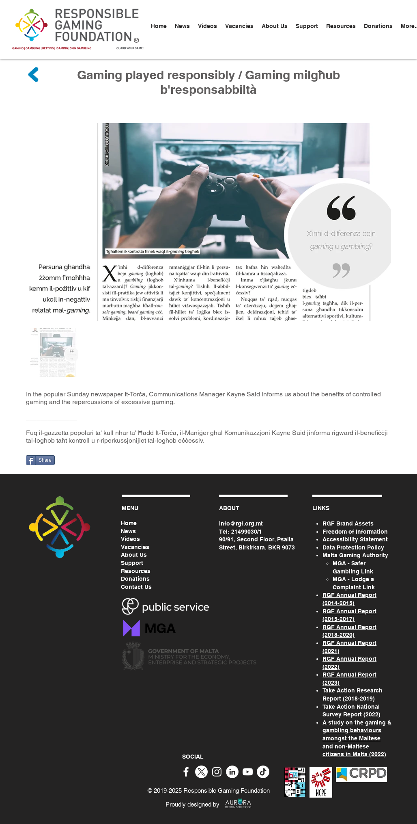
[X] (201, 772)
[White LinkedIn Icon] (232, 772)
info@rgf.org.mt (241, 523)
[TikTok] (263, 772)
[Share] (40, 460)
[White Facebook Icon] (186, 772)
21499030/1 (246, 531)
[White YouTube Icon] (247, 772)
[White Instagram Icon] (217, 772)
